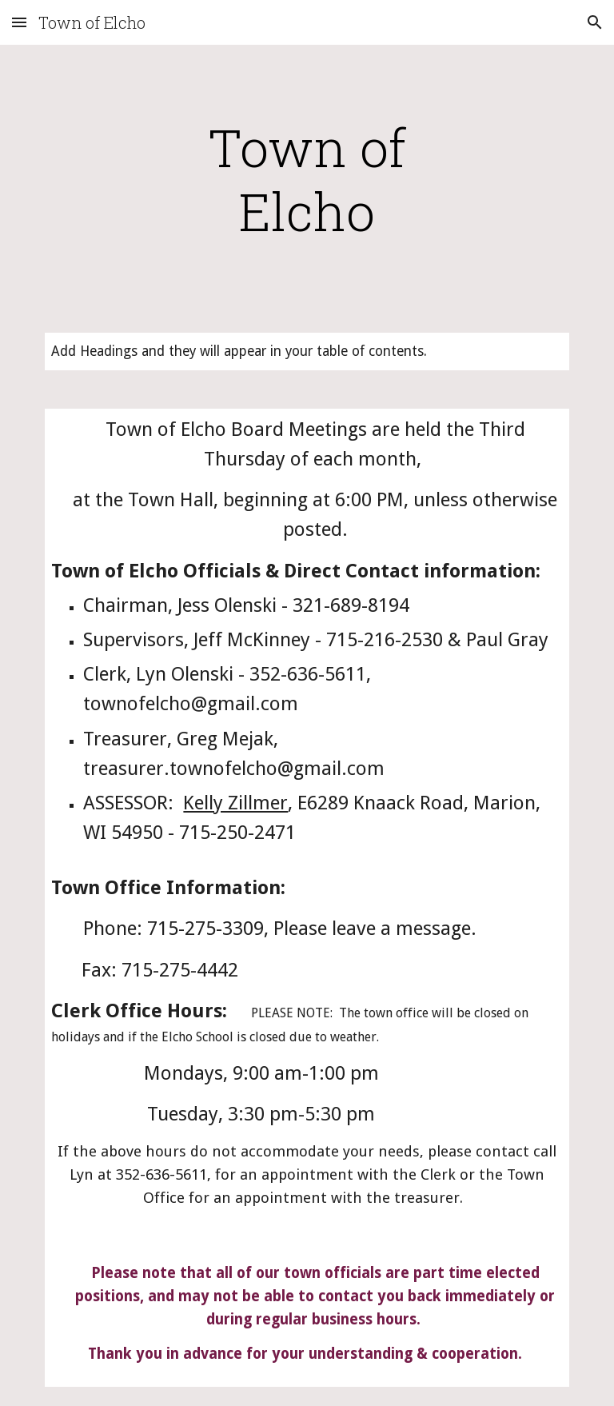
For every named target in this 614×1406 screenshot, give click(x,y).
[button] (19, 22)
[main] (306, 179)
